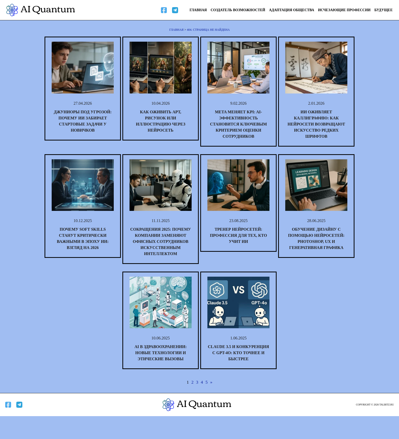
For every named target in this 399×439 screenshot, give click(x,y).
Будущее (383, 10)
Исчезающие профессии (344, 10)
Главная (198, 10)
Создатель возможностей (238, 10)
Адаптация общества (291, 10)
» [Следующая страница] (211, 382)
